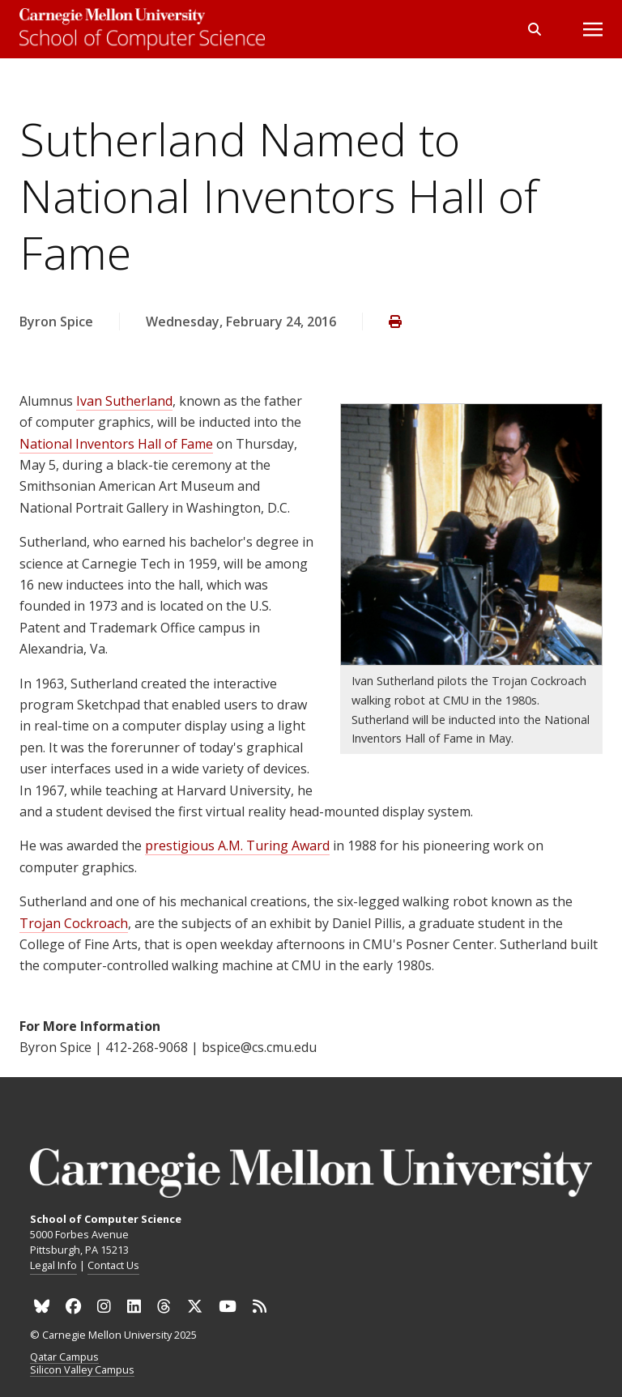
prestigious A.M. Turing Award (237, 845)
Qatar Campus (64, 1357)
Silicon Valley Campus (82, 1370)
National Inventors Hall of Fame (116, 444)
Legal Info (53, 1265)
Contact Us (113, 1265)
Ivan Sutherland (124, 401)
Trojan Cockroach (73, 923)
